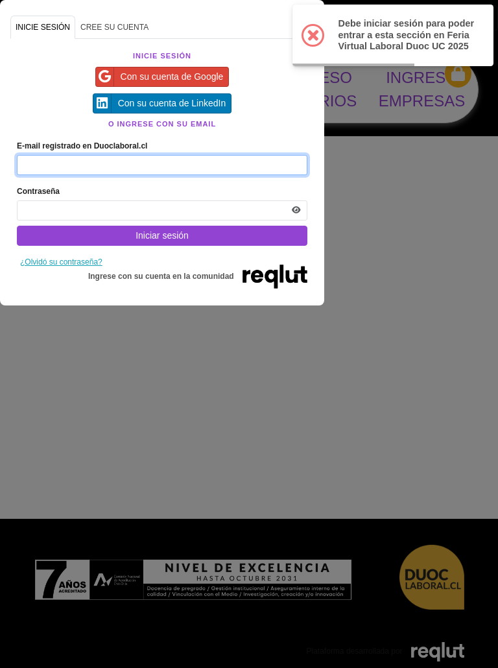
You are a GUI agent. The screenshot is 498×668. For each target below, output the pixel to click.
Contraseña (38, 191)
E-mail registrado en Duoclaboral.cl (82, 145)
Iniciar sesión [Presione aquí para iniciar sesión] (162, 235)
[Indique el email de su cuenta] (162, 165)
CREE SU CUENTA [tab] (114, 27)
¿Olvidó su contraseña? (61, 262)
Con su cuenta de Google (160, 76)
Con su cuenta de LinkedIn (159, 103)
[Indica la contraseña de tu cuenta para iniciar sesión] (162, 210)
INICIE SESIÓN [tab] (43, 27)
